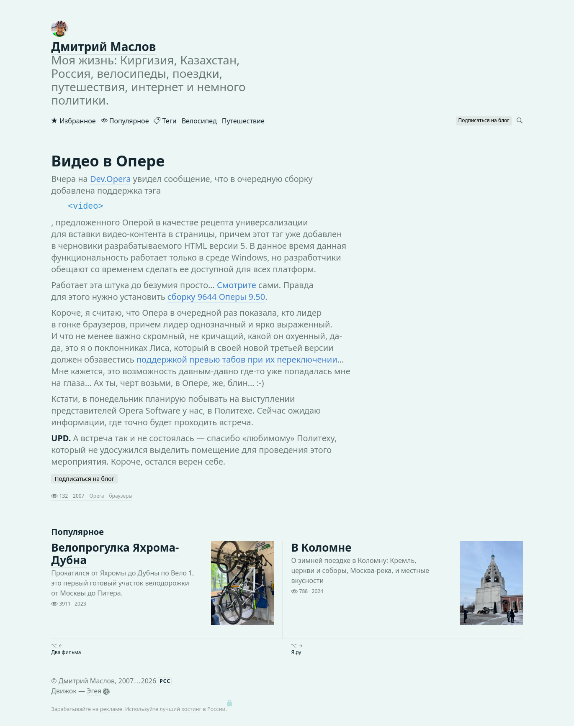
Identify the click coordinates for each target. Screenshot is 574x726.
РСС (165, 681)
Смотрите (236, 285)
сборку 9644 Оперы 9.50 (216, 296)
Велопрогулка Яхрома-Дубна (115, 554)
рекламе (111, 709)
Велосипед (199, 120)
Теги (165, 120)
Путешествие (243, 120)
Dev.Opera (110, 178)
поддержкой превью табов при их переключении (236, 359)
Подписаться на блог (84, 479)
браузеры (120, 495)
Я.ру (296, 652)
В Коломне (321, 547)
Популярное (125, 120)
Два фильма (66, 652)
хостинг (192, 709)
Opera (96, 495)
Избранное (73, 120)
